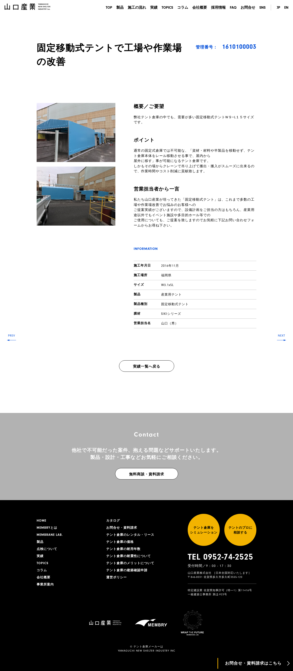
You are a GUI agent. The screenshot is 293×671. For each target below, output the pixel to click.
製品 (120, 7)
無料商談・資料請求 (146, 474)
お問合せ (248, 7)
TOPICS (167, 7)
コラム (182, 7)
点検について (47, 549)
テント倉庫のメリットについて (130, 563)
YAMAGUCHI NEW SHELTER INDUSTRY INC (146, 650)
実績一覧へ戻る (146, 366)
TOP (109, 7)
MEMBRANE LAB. (50, 535)
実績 (153, 7)
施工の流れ (137, 7)
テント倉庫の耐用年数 (123, 549)
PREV (11, 335)
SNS (262, 7)
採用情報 (218, 7)
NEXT (281, 335)
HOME (41, 521)
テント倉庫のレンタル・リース (130, 535)
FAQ (233, 7)
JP (278, 7)
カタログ (113, 521)
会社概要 (199, 7)
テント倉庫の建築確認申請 (126, 570)
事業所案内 (45, 584)
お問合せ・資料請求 (121, 528)
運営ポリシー (116, 577)
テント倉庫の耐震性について (128, 556)
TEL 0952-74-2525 (220, 557)
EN (286, 7)
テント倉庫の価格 (120, 542)
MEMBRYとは (47, 528)
